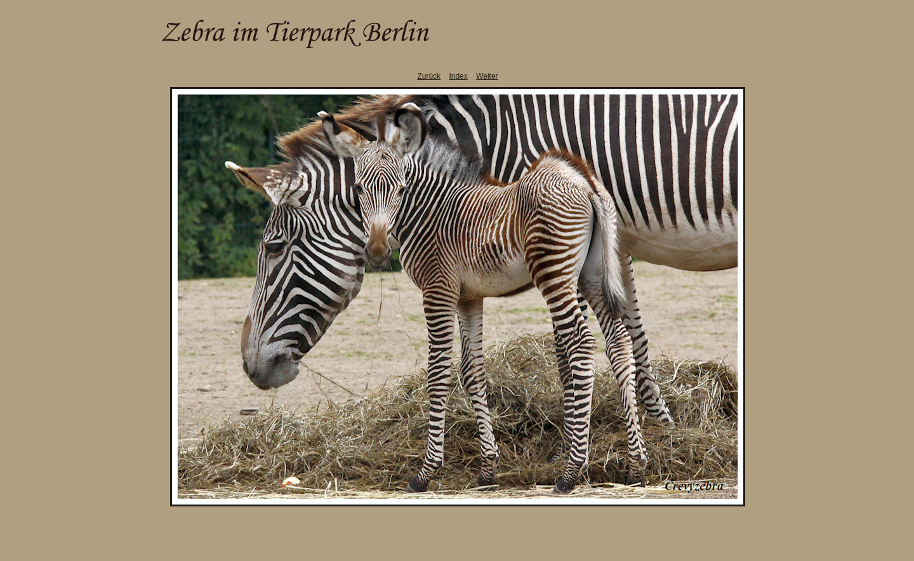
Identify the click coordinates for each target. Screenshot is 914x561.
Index (458, 76)
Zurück (428, 76)
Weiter (487, 76)
